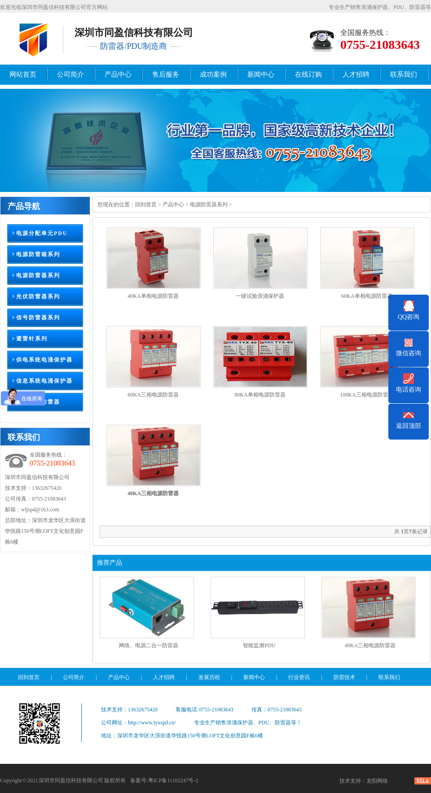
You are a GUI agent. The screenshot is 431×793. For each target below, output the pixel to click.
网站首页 (22, 74)
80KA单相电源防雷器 (259, 395)
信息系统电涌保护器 (44, 381)
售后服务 (165, 74)
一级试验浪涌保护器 (260, 296)
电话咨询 (408, 389)
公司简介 (70, 74)
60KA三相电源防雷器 (153, 395)
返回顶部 (408, 426)
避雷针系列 (32, 339)
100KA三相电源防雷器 (366, 395)
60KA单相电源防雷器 (366, 296)
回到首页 (146, 204)
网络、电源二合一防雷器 (148, 645)
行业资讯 (299, 677)
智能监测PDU (259, 645)
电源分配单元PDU (42, 233)
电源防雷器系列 (38, 275)
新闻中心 (260, 74)
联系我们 (403, 74)
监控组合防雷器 (38, 402)
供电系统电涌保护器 (44, 360)
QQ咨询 (408, 317)
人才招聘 (356, 74)
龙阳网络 (377, 781)
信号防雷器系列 (38, 317)
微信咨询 (408, 353)
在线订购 (308, 74)
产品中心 (118, 74)
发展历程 (209, 677)
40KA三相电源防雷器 (370, 645)
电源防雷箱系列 (38, 254)
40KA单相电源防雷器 (153, 296)
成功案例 (213, 74)
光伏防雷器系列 (38, 296)
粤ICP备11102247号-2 (173, 780)
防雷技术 (344, 677)
